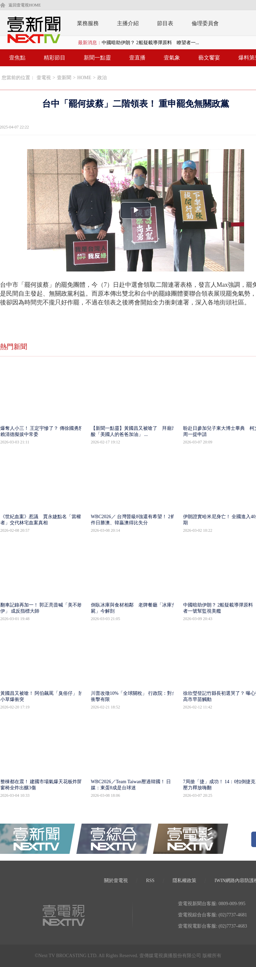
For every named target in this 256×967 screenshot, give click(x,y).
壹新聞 (64, 77)
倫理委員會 (205, 23)
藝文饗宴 (209, 57)
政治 (102, 77)
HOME (84, 77)
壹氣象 (172, 57)
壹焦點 (17, 57)
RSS (150, 880)
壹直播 (137, 57)
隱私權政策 (184, 880)
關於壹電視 (116, 880)
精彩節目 (54, 57)
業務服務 (88, 23)
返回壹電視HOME (24, 5)
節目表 (165, 23)
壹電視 (44, 77)
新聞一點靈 (97, 57)
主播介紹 (128, 23)
